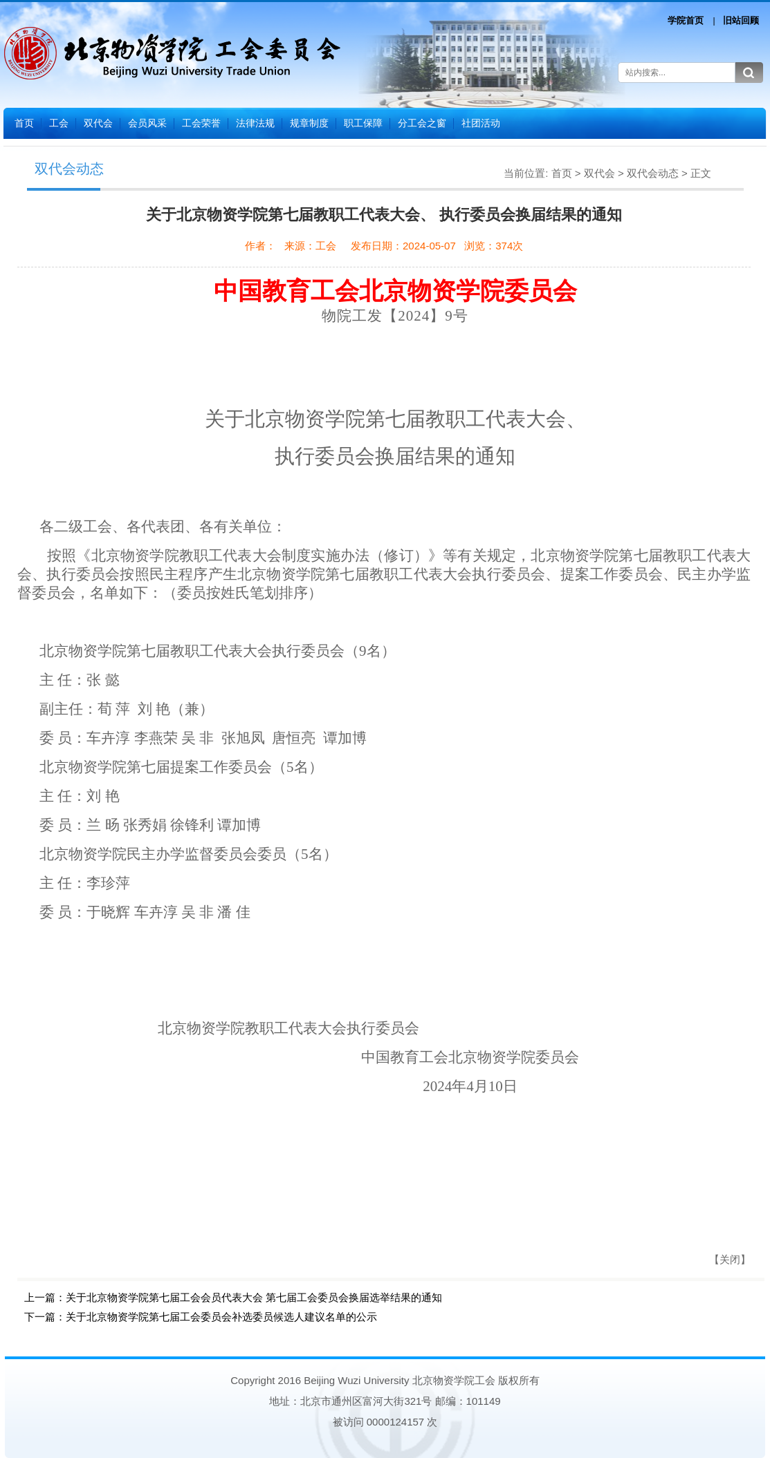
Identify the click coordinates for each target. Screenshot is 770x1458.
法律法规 (255, 123)
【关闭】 (730, 1259)
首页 (24, 123)
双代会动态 (653, 173)
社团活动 (480, 123)
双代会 (98, 123)
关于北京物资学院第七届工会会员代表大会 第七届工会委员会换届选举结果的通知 (254, 1297)
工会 (58, 123)
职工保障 (363, 123)
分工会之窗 (422, 123)
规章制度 (309, 123)
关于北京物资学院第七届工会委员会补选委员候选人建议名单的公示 (221, 1317)
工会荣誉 (201, 123)
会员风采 (147, 123)
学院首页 (686, 20)
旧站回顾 (741, 20)
